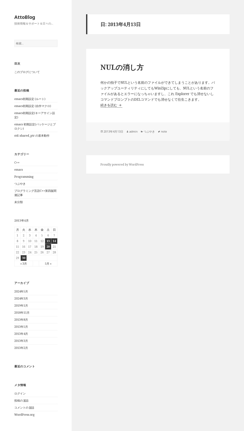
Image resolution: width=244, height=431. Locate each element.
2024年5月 (21, 291)
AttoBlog (24, 17)
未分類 (18, 202)
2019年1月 (21, 305)
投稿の (21, 401)
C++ (17, 162)
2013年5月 (21, 327)
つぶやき (20, 184)
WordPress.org (24, 415)
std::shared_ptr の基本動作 (32, 135)
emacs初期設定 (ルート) (29, 99)
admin (133, 131)
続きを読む (111, 105)
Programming (24, 177)
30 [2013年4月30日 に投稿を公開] (23, 258)
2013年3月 (21, 341)
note (164, 131)
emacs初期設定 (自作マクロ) (32, 106)
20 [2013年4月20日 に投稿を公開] (48, 247)
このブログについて (27, 72)
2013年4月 (21, 334)
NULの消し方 (122, 67)
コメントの (24, 408)
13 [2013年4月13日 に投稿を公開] (48, 241)
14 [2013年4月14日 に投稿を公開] (54, 241)
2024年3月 (21, 298)
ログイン (20, 393)
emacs (18, 170)
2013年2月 (21, 348)
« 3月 (23, 263)
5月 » (48, 263)
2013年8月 (21, 320)
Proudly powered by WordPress (122, 164)
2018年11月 (22, 312)
